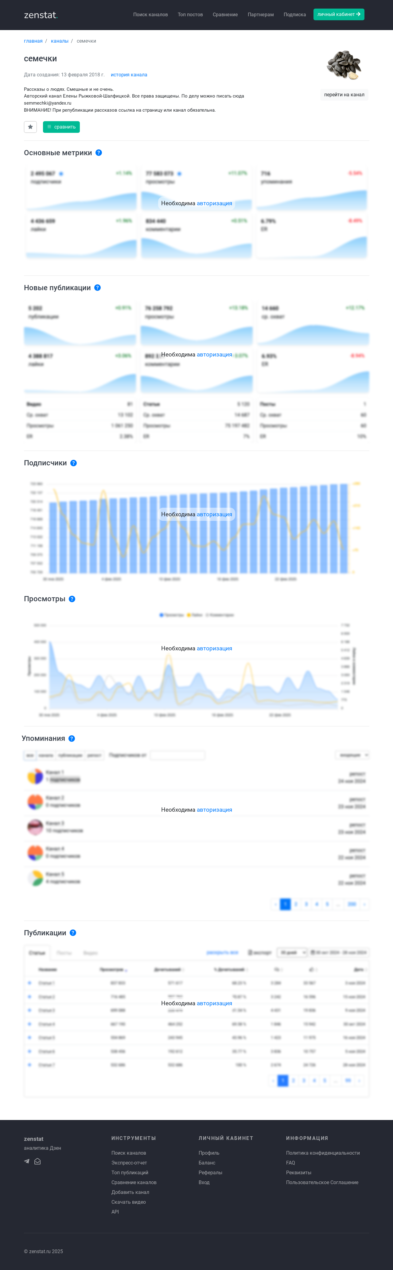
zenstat (41, 14)
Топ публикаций (129, 1173)
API (115, 1212)
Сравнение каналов (134, 1182)
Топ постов (190, 14)
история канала (129, 75)
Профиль (209, 1153)
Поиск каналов (150, 14)
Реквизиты (298, 1173)
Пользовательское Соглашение (322, 1182)
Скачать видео (128, 1202)
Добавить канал (130, 1192)
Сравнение (225, 14)
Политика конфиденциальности (323, 1153)
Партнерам (261, 14)
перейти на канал (344, 95)
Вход (204, 1182)
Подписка (295, 14)
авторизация (214, 203)
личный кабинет (338, 14)
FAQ (290, 1163)
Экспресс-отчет (129, 1163)
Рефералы (210, 1173)
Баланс (207, 1163)
